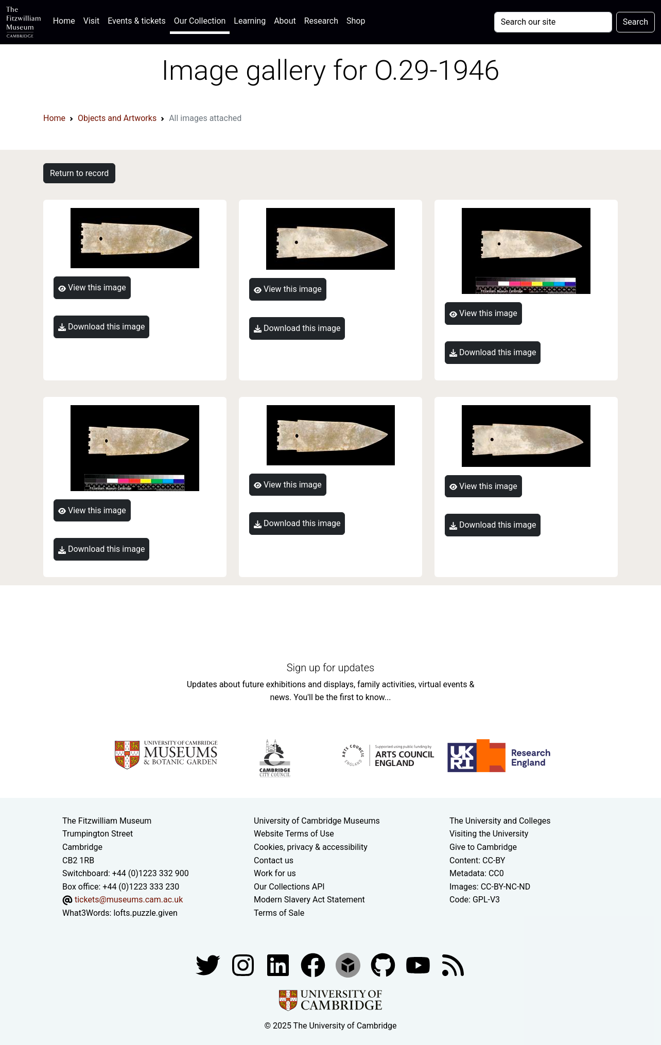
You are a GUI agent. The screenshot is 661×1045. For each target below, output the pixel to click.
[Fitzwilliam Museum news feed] (453, 964)
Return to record (79, 173)
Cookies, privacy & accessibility (311, 847)
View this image (92, 287)
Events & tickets (137, 21)
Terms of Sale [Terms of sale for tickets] (279, 913)
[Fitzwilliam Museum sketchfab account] (349, 964)
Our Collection (199, 21)
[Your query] (553, 22)
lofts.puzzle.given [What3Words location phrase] (145, 913)
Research (321, 21)
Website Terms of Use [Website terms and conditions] (294, 834)
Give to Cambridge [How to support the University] (483, 847)
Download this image (101, 327)
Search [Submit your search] (635, 22)
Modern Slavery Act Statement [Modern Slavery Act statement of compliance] (309, 899)
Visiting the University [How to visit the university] (488, 834)
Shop (355, 21)
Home (66, 20)
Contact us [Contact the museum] (273, 860)
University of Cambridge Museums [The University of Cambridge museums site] (317, 821)
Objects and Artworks (117, 118)
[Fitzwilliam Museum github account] (384, 964)
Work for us (275, 873)
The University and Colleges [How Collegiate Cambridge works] (499, 821)
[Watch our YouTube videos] (419, 964)
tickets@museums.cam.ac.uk (129, 899)
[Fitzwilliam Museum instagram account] (244, 964)
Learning (250, 21)
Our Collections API (289, 887)
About (285, 21)
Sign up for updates (330, 667)
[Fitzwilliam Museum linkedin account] (314, 964)
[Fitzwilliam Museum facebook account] (279, 964)
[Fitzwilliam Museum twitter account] (209, 964)
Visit (91, 21)
